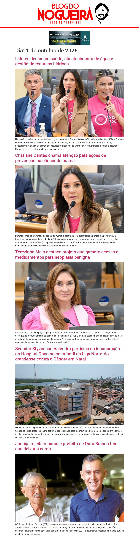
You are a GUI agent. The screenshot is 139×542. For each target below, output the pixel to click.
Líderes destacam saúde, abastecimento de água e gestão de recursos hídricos (64, 61)
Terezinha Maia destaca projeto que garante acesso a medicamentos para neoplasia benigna (66, 254)
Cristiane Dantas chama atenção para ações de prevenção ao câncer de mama (60, 158)
